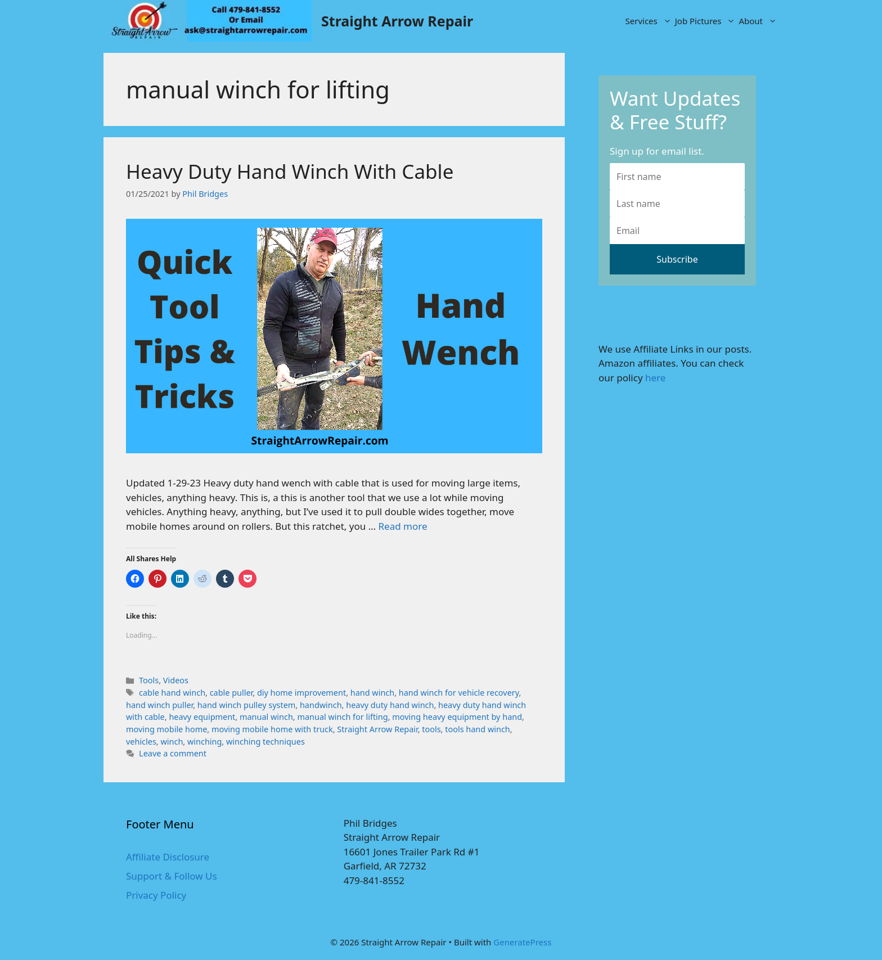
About (758, 21)
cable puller (231, 692)
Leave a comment (172, 753)
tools (431, 729)
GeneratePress (522, 942)
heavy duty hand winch (390, 705)
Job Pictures (706, 21)
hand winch (372, 692)
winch (171, 741)
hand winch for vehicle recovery (459, 692)
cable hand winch (172, 692)
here (655, 377)
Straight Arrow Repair (397, 20)
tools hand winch (477, 729)
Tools (149, 680)
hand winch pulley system (246, 705)
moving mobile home (166, 729)
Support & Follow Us (171, 875)
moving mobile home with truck (272, 729)
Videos (175, 680)
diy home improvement (301, 692)
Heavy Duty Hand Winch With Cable (289, 171)
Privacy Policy (156, 895)
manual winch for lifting (342, 716)
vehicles (141, 741)
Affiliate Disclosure (167, 856)
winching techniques (265, 741)
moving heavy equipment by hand (457, 716)
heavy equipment (202, 716)
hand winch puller (159, 705)
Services (649, 21)
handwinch (321, 705)
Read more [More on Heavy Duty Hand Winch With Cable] (403, 526)
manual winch (266, 716)
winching (204, 741)
